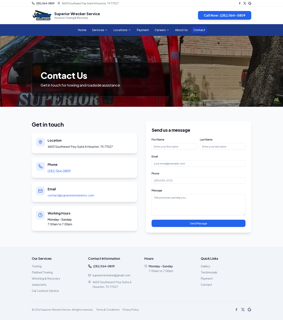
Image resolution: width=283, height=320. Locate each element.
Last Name (206, 139)
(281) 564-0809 (59, 171)
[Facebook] (239, 3)
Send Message (198, 223)
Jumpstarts (39, 284)
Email (155, 156)
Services (100, 30)
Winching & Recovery (46, 278)
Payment (143, 30)
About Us (181, 30)
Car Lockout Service (45, 291)
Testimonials (209, 272)
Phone (155, 173)
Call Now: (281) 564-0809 (224, 15)
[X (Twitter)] (244, 3)
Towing (37, 266)
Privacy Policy (131, 309)
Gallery (205, 266)
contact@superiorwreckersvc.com (71, 195)
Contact (199, 30)
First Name (158, 139)
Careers (162, 30)
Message (157, 190)
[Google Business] (249, 3)
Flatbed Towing (42, 272)
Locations (122, 30)
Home (82, 30)
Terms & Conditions (108, 309)
